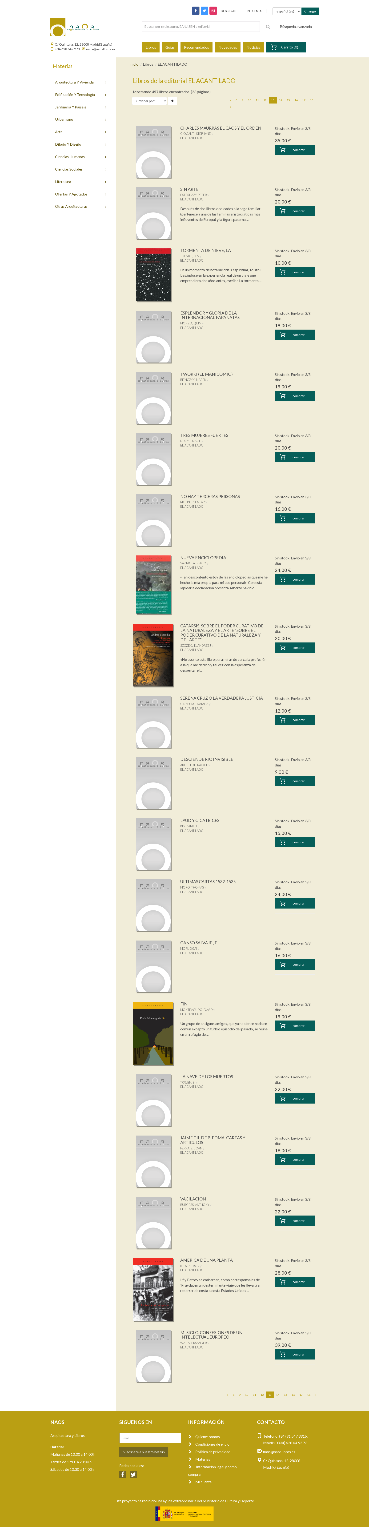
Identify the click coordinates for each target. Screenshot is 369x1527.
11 (257, 100)
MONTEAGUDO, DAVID (196, 1010)
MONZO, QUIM (190, 323)
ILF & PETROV (189, 1266)
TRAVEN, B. (187, 1082)
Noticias (253, 47)
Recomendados (196, 47)
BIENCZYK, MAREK (193, 380)
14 (280, 100)
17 (303, 100)
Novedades (227, 47)
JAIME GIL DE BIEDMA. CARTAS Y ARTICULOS (212, 1140)
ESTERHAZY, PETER (193, 195)
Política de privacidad (209, 1451)
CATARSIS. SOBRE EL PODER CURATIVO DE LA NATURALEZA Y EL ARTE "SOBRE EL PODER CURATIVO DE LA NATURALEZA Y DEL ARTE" (222, 632)
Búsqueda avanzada (296, 26)
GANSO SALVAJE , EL (200, 942)
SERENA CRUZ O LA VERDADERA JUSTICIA (222, 698)
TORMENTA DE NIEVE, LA (205, 250)
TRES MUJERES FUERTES (204, 435)
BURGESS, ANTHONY (194, 1205)
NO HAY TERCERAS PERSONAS (210, 496)
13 (274, 100)
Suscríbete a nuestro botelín (144, 1452)
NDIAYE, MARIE (190, 441)
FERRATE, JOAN (191, 1148)
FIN (184, 1003)
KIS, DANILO (188, 826)
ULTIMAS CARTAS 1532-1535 (208, 881)
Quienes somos (204, 1436)
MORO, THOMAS (192, 887)
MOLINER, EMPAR (192, 502)
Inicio (133, 64)
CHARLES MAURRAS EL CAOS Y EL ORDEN (221, 128)
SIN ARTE (189, 189)
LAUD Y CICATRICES (200, 820)
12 (265, 100)
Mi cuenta (200, 1481)
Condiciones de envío (208, 1444)
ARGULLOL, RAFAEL (194, 765)
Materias (199, 1459)
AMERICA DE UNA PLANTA (206, 1260)
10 (249, 100)
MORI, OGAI (188, 948)
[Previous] (230, 100)
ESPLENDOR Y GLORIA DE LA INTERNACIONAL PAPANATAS (210, 315)
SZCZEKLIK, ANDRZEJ (195, 645)
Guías (170, 47)
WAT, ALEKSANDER (193, 1343)
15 (288, 100)
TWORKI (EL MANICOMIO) (206, 374)
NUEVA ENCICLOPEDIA (203, 557)
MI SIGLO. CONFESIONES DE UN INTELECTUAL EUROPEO (211, 1335)
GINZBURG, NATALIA (194, 704)
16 (296, 100)
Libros (151, 47)
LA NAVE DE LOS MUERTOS (206, 1076)
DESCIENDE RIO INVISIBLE (206, 759)
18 (311, 100)
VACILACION (193, 1198)
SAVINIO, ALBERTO (193, 563)
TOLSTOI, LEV (189, 256)
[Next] (230, 107)
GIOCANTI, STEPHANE (195, 134)
